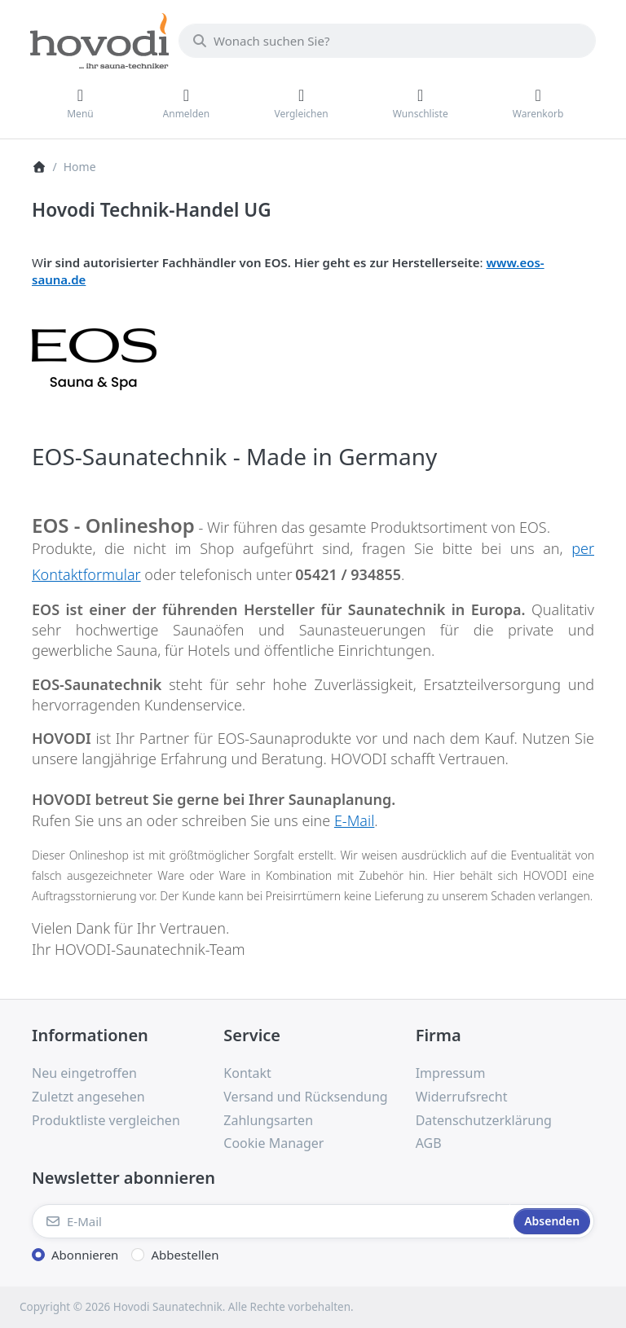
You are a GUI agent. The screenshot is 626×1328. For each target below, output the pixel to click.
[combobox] (387, 41)
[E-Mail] (271, 1221)
